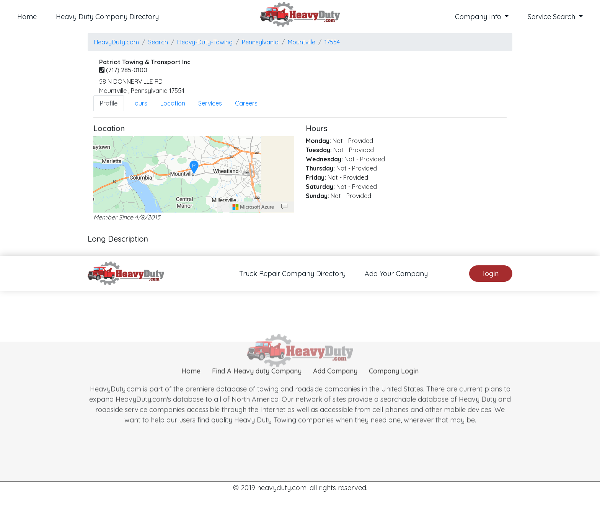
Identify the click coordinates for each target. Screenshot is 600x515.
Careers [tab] (246, 103)
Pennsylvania (260, 42)
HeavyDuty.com (116, 42)
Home (27, 16)
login (491, 273)
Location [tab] (172, 103)
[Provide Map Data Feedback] (284, 207)
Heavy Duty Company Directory (107, 16)
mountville (301, 42)
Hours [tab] (138, 103)
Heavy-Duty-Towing (205, 42)
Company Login (394, 385)
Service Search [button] (552, 16)
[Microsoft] (253, 207)
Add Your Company (396, 273)
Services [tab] (210, 103)
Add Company (335, 385)
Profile (108, 103)
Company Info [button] (479, 16)
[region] (193, 174)
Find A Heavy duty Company (257, 385)
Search (158, 42)
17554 (332, 42)
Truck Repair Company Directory (292, 273)
